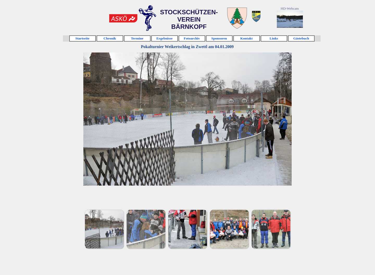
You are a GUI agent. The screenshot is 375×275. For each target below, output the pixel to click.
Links (274, 38)
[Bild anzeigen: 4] (229, 229)
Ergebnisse (164, 38)
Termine (137, 38)
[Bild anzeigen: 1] (104, 229)
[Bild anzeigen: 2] (146, 229)
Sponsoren (219, 38)
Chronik (110, 38)
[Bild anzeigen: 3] (187, 229)
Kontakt (246, 38)
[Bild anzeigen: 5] (271, 229)
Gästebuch (301, 38)
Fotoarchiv (192, 38)
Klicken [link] (123, 18)
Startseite (82, 38)
